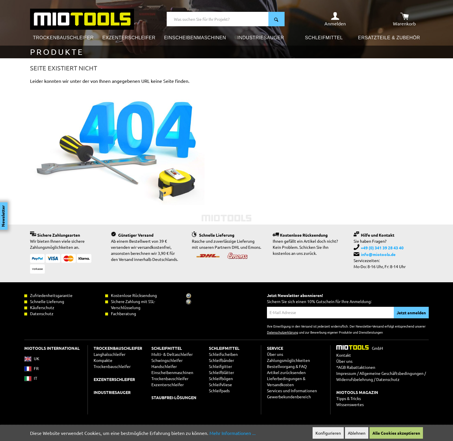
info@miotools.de (378, 254)
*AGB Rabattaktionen (355, 367)
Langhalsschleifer (109, 354)
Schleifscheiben (223, 354)
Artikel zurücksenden (286, 372)
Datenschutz (388, 379)
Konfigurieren (328, 433)
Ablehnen (356, 433)
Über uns (275, 354)
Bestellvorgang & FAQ (287, 366)
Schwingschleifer (167, 360)
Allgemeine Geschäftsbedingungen (391, 373)
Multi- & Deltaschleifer (172, 354)
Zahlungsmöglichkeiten (288, 360)
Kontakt (343, 355)
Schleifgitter (220, 366)
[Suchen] (276, 19)
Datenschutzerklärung (282, 332)
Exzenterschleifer (167, 384)
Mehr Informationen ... (232, 433)
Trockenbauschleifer (169, 378)
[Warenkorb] (404, 19)
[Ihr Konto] (335, 19)
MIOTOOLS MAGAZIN (357, 392)
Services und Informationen (292, 390)
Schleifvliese (220, 384)
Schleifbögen (221, 378)
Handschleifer (164, 366)
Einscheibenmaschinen (172, 372)
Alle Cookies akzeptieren (396, 433)
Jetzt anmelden (411, 312)
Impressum (346, 373)
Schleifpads (219, 390)
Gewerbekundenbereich (289, 396)
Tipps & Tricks (348, 398)
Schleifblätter (221, 372)
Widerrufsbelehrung (354, 379)
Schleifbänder (221, 360)
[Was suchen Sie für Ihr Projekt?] (218, 19)
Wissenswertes (350, 404)
